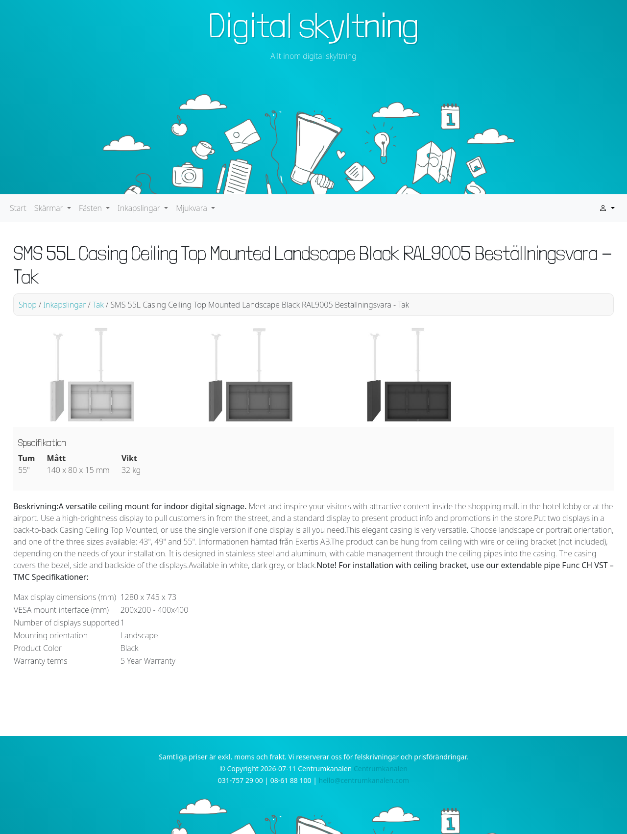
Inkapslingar (64, 304)
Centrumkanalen (381, 768)
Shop (28, 304)
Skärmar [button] (49, 208)
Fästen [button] (91, 208)
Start (18, 208)
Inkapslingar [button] (140, 208)
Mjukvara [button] (192, 208)
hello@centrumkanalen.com (364, 780)
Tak (98, 304)
